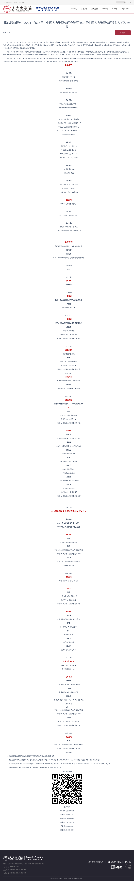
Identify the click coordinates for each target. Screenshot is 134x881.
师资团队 (115, 9)
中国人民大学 (8, 2)
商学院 (15, 2)
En (130, 2)
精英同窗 (125, 9)
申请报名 (123, 33)
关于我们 (74, 9)
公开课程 (84, 9)
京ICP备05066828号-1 (78, 879)
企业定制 (94, 9)
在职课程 (105, 9)
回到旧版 (21, 2)
